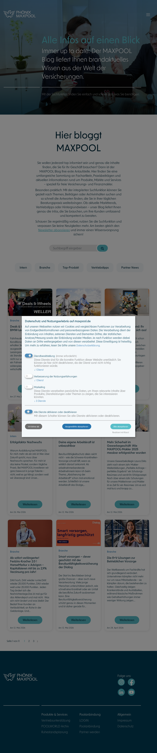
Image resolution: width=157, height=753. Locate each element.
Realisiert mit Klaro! (120, 432)
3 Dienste (40, 400)
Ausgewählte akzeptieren (76, 426)
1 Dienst (39, 369)
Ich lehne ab (33, 426)
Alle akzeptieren (120, 426)
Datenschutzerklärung (88, 345)
